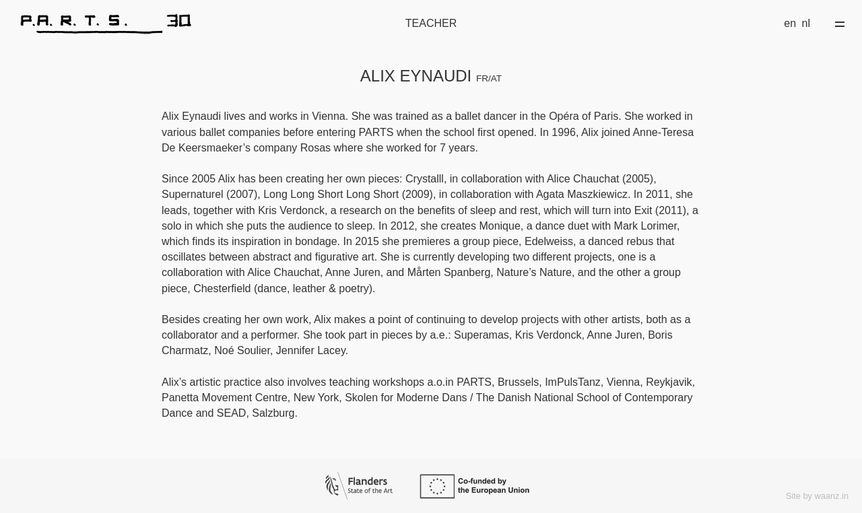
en (790, 23)
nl (806, 23)
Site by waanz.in (817, 496)
